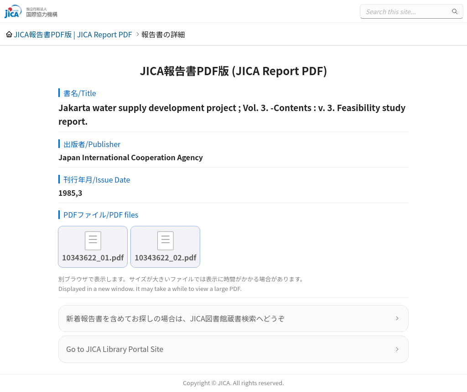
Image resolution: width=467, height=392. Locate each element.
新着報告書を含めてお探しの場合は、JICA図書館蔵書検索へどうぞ (175, 318)
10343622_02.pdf (165, 257)
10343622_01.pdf (93, 257)
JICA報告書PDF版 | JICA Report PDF (73, 34)
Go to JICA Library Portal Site (114, 348)
